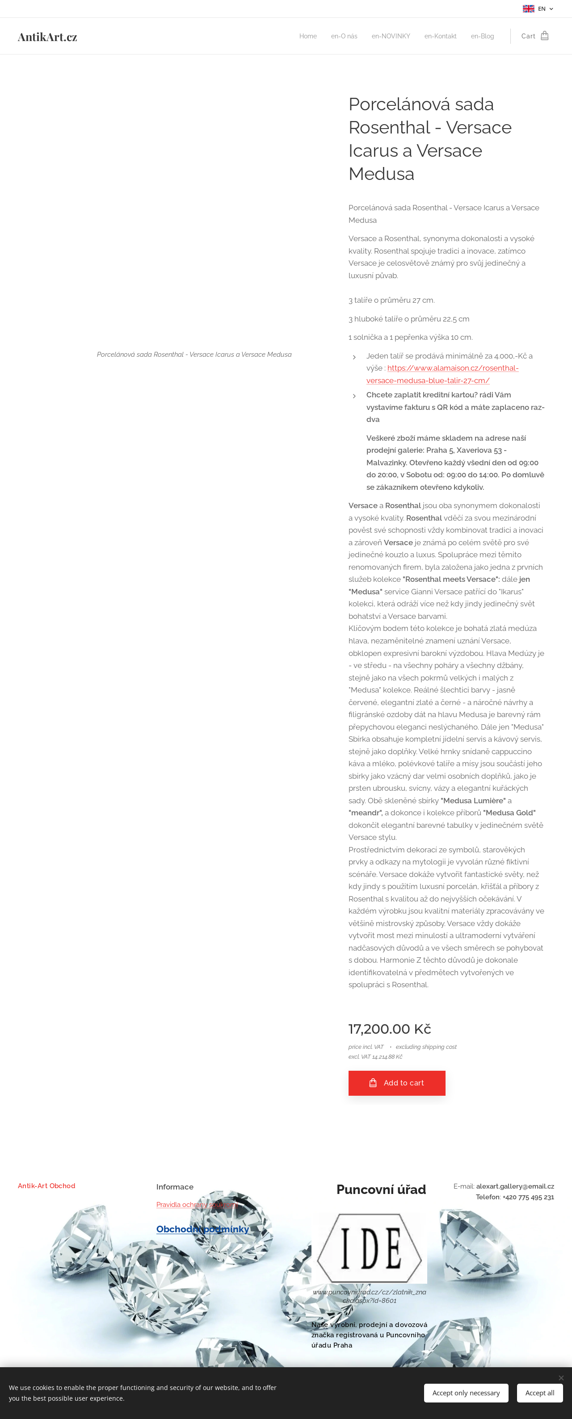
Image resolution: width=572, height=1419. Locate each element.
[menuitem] (299, 36)
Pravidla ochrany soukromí (197, 1205)
